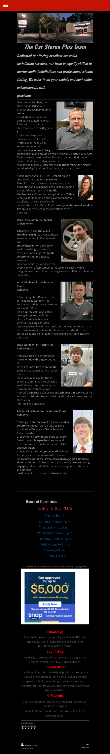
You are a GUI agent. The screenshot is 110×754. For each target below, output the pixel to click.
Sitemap (33, 745)
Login (87, 744)
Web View (85, 747)
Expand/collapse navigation (55, 5)
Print (25, 745)
